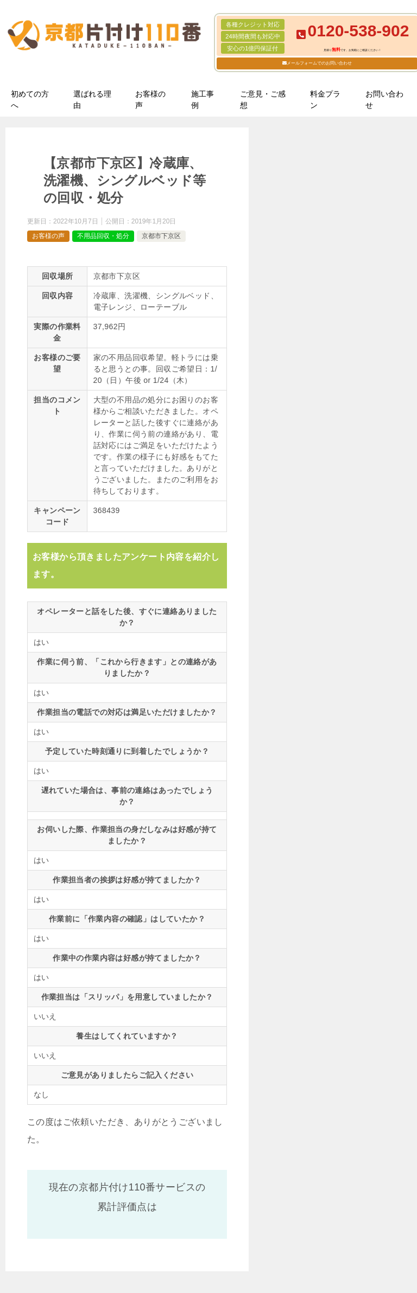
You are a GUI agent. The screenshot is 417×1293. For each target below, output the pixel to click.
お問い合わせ (384, 99)
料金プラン (325, 99)
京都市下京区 (161, 236)
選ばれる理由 (92, 99)
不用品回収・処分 (103, 236)
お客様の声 (150, 99)
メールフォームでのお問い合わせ (319, 63)
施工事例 (202, 99)
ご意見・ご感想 (263, 99)
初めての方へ (30, 99)
